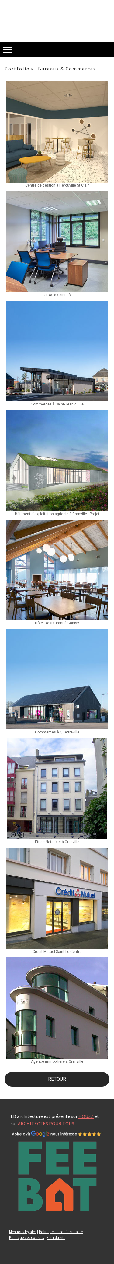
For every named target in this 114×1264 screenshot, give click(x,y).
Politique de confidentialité (61, 1231)
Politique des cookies (26, 1237)
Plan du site (56, 1237)
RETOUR (57, 1079)
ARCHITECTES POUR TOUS (46, 1123)
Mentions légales (22, 1231)
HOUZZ (86, 1116)
